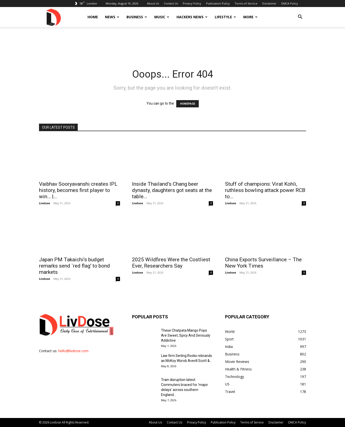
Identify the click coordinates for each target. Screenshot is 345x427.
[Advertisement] (173, 44)
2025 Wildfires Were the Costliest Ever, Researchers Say (171, 263)
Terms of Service (246, 3)
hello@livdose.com (73, 350)
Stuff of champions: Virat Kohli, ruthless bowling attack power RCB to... (265, 190)
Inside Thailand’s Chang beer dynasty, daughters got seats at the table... (172, 190)
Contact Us (171, 3)
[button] (300, 17)
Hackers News (192, 17)
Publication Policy (218, 3)
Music (161, 17)
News (112, 17)
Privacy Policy (192, 3)
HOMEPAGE (187, 103)
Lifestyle (225, 17)
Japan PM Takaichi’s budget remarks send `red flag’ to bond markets (74, 266)
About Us (153, 3)
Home (93, 17)
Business (136, 17)
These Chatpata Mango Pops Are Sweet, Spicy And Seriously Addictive (185, 335)
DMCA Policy (289, 3)
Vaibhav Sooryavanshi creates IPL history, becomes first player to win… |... (78, 190)
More (250, 17)
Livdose (44, 203)
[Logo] (53, 17)
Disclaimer (269, 3)
